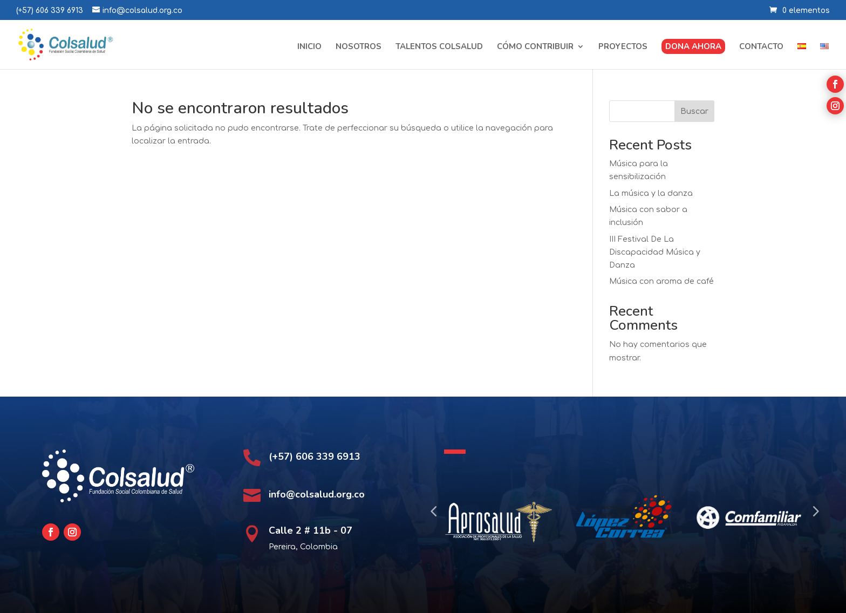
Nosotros (358, 47)
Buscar (694, 111)
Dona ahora (693, 46)
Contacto (761, 47)
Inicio (309, 47)
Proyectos (622, 47)
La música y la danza (651, 193)
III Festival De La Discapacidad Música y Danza (654, 252)
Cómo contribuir (535, 47)
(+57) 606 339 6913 (49, 10)
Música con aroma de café (661, 281)
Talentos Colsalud (439, 47)
